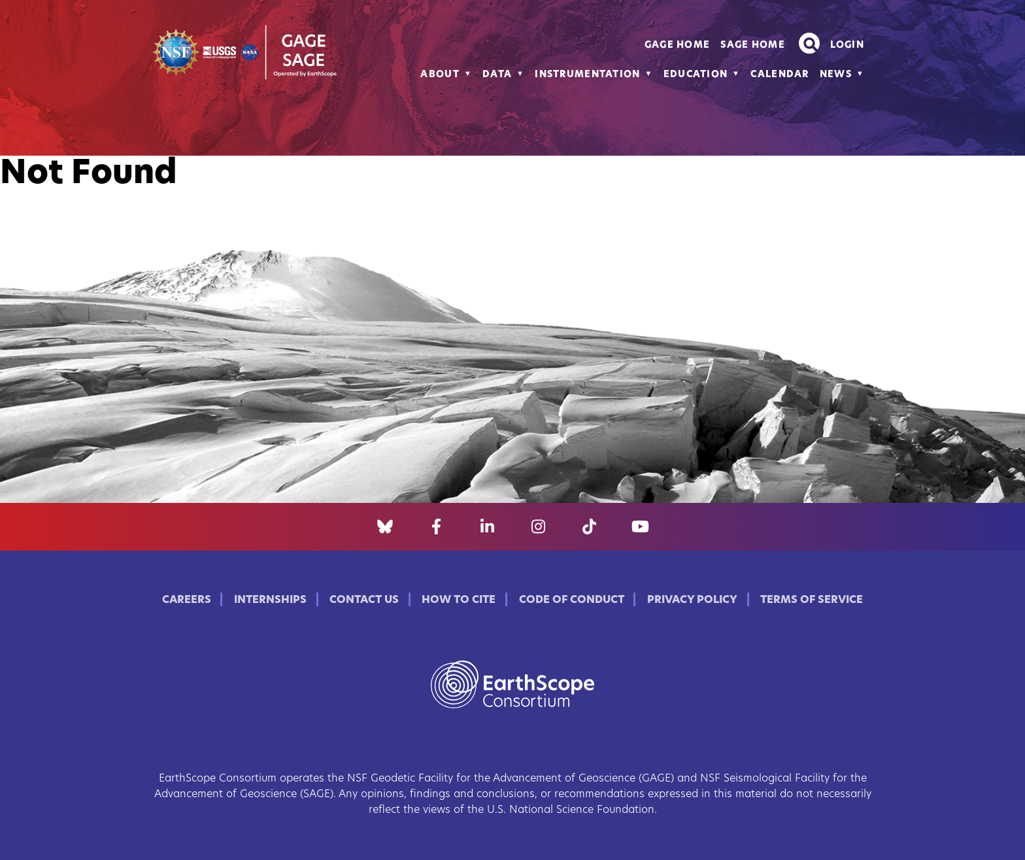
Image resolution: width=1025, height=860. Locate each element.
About (439, 75)
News (836, 75)
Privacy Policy (692, 600)
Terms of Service (811, 600)
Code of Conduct (571, 600)
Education (696, 75)
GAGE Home (678, 45)
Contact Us (364, 600)
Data (497, 75)
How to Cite (459, 600)
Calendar (779, 75)
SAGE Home (752, 45)
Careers (186, 600)
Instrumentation (587, 75)
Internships (270, 600)
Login (847, 45)
